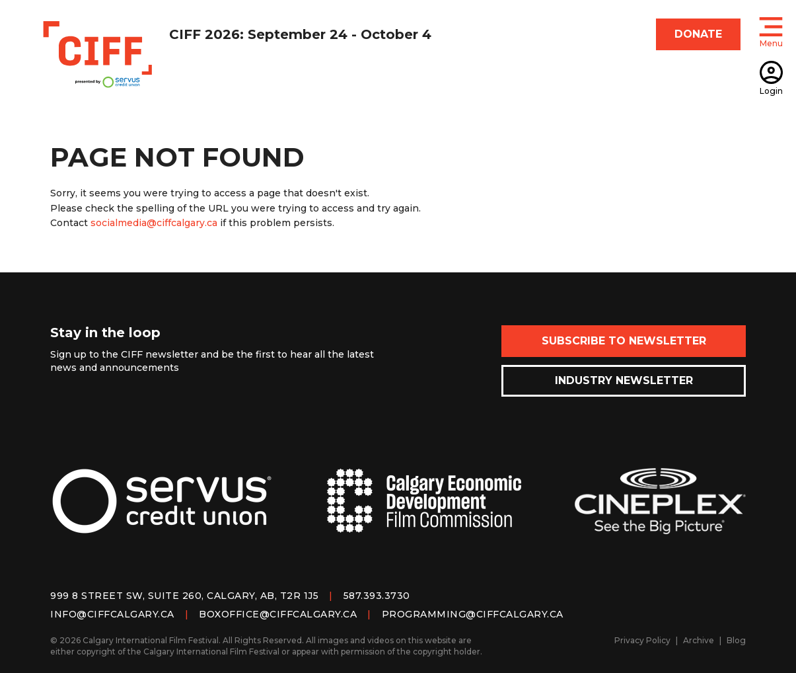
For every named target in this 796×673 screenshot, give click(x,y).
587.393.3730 (377, 596)
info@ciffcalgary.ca (112, 614)
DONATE (698, 34)
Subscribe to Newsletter (624, 341)
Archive (698, 640)
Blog (736, 640)
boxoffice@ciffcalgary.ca (278, 614)
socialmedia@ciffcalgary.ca (153, 223)
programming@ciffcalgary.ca (472, 614)
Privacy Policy (642, 640)
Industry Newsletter (624, 380)
